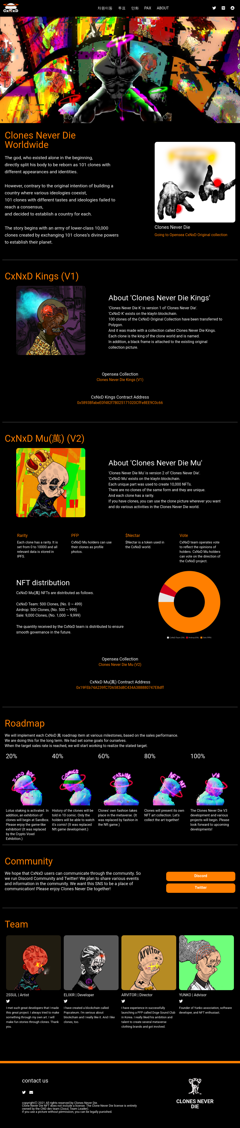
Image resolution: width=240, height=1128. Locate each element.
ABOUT (163, 8)
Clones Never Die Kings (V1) (120, 379)
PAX (147, 8)
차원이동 (105, 8)
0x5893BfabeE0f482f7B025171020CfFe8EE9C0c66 (120, 402)
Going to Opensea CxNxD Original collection (191, 235)
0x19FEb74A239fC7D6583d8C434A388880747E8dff (120, 687)
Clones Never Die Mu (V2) (120, 664)
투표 (122, 8)
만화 (135, 8)
